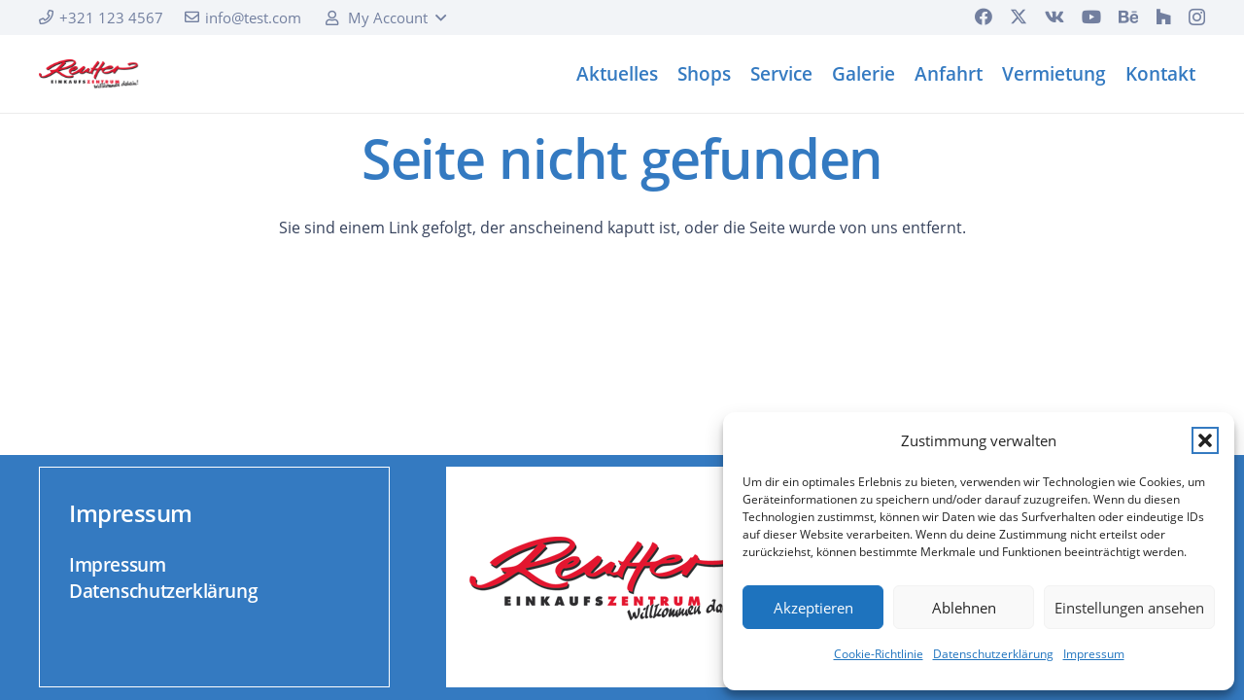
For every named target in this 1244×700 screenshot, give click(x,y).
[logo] (88, 73)
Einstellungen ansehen (1129, 607)
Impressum (1093, 654)
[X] (1018, 16)
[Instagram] (1197, 17)
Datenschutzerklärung (993, 654)
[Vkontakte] (1054, 16)
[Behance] (1128, 16)
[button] (1205, 440)
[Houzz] (1163, 16)
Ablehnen (964, 607)
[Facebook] (983, 16)
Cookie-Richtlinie (878, 654)
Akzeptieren (813, 607)
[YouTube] (1091, 16)
